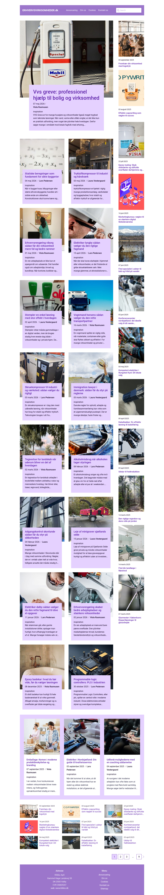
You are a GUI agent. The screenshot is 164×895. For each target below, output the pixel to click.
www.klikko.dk (61, 888)
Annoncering (72, 10)
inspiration (38, 111)
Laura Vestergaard (96, 181)
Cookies (92, 10)
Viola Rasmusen (40, 107)
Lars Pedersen (46, 181)
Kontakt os (103, 10)
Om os (83, 10)
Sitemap (104, 888)
